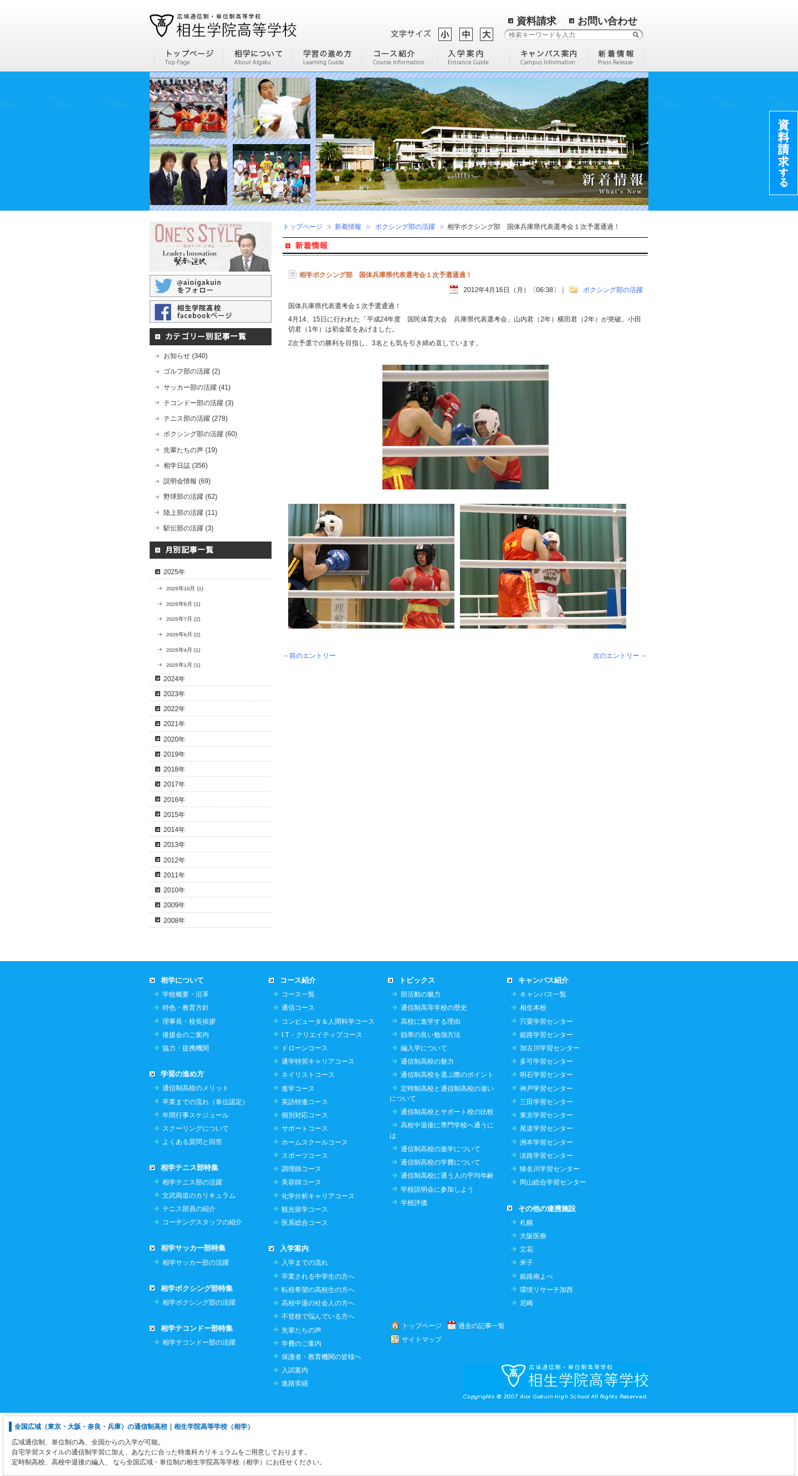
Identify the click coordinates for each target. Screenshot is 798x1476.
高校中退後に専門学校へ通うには (442, 1193)
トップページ (303, 227)
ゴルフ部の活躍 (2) (191, 371)
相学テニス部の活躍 (192, 1245)
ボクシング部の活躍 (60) (200, 434)
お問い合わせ (607, 21)
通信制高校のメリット (195, 1151)
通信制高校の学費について (440, 1225)
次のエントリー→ (619, 656)
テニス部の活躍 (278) (195, 418)
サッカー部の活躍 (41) (197, 387)
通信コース (298, 1070)
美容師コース (301, 1245)
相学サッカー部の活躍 (195, 1325)
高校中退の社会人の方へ (318, 1366)
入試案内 (295, 1433)
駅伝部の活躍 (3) (188, 528)
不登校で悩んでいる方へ (318, 1379)
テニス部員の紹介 (189, 1271)
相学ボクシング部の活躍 (199, 1365)
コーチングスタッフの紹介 (202, 1285)
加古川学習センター (550, 1111)
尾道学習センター (546, 1191)
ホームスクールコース (315, 1205)
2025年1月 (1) (183, 665)
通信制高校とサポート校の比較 (447, 1174)
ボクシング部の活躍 (405, 227)
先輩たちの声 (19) (190, 450)
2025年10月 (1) (184, 588)
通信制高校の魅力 (427, 1124)
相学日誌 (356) (185, 465)
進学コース (298, 1151)
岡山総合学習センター (553, 1245)
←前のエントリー (309, 656)
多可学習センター (546, 1124)
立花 (526, 1312)
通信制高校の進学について (440, 1211)
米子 (526, 1325)
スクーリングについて (195, 1191)
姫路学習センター (546, 1097)
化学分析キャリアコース (318, 1259)
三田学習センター (546, 1164)
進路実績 (295, 1446)
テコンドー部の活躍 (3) (198, 403)
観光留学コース (305, 1272)
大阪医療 (533, 1299)
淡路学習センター (546, 1218)
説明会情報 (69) (187, 481)
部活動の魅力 (421, 1057)
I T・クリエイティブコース (322, 1097)
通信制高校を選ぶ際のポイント (447, 1137)
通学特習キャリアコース (318, 1124)
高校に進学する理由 (431, 1084)
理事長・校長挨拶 (189, 1084)
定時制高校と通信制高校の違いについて (442, 1156)
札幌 (526, 1285)
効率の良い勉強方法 (431, 1097)
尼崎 (526, 1366)
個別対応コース (305, 1178)
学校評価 (414, 1265)
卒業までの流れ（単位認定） (205, 1164)
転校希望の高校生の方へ (318, 1352)
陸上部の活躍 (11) (190, 513)
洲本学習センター (546, 1205)
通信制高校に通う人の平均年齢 (447, 1238)
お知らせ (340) (185, 356)
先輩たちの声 (301, 1393)
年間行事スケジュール (195, 1178)
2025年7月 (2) (183, 619)
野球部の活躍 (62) (190, 496)
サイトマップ (422, 1402)
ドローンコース (305, 1111)
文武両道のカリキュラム (199, 1258)
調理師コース (301, 1231)
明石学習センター (546, 1137)
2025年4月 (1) (183, 650)
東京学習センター (546, 1178)
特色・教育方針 (185, 1070)
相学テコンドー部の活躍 (199, 1405)
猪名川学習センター (550, 1231)
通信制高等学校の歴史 (434, 1070)
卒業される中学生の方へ (318, 1339)
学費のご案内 (301, 1406)
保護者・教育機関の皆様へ (321, 1419)
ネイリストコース (308, 1137)
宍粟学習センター (546, 1084)
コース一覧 (298, 1057)
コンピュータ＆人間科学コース (328, 1084)
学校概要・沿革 (185, 1057)
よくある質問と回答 (192, 1204)
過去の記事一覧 (481, 1388)
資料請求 (536, 21)
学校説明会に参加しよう (437, 1252)
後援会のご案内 (185, 1097)
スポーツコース (305, 1218)
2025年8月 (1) (183, 604)
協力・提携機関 (185, 1111)
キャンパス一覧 (543, 1057)
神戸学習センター (546, 1151)
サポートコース (305, 1191)
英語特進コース (305, 1164)
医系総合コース (305, 1285)
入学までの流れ (305, 1325)
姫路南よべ (536, 1339)
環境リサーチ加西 (546, 1352)
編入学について (424, 1111)
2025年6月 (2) (183, 634)
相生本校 (533, 1070)
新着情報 (348, 227)
